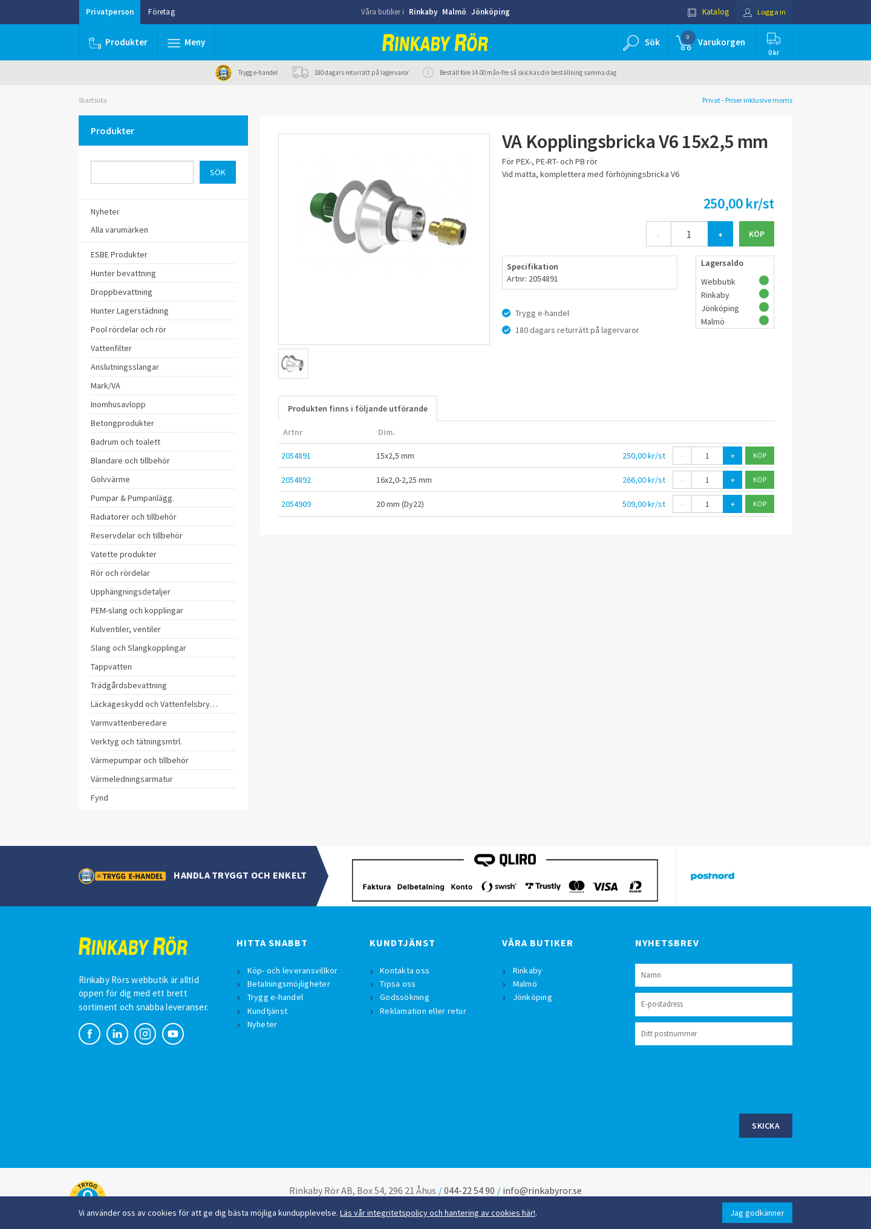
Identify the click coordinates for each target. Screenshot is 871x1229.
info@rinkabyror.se (542, 1190)
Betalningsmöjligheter (288, 983)
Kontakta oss (405, 970)
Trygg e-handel (275, 997)
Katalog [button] (706, 12)
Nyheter (262, 1024)
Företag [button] (161, 12)
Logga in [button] (763, 12)
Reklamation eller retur (423, 1010)
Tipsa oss (398, 983)
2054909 (296, 503)
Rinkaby (423, 12)
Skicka (766, 1125)
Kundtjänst (267, 1010)
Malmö (454, 12)
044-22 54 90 (469, 1190)
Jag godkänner (757, 1212)
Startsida (93, 100)
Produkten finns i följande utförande (358, 408)
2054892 (296, 479)
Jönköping (490, 12)
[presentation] (727, 1078)
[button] (186, 42)
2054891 (296, 455)
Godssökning (405, 997)
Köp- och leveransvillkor (292, 970)
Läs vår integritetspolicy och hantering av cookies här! (437, 1212)
